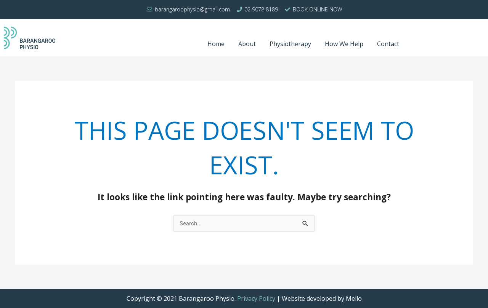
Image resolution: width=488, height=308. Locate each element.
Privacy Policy (256, 298)
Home (216, 44)
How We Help (344, 44)
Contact (388, 44)
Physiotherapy (290, 44)
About (247, 44)
